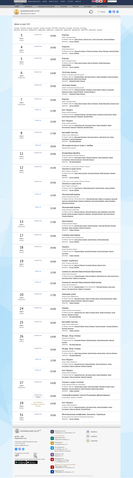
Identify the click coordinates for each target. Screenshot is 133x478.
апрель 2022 (92, 30)
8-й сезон (48, 28)
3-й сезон (16, 28)
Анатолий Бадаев (80, 157)
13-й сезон (83, 28)
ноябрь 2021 (50, 30)
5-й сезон (29, 28)
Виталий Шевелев (75, 141)
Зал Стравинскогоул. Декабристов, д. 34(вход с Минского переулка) (63, 449)
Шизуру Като (88, 39)
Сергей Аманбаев (109, 39)
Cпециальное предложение (46, 6)
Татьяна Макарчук (89, 92)
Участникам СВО (102, 6)
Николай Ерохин (79, 299)
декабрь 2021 (59, 30)
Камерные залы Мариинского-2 (59, 455)
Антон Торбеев (74, 41)
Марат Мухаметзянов (92, 299)
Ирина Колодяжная (80, 79)
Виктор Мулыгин (93, 63)
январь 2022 (67, 30)
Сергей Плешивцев (76, 139)
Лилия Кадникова (76, 160)
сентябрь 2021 (33, 30)
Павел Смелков (74, 230)
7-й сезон (42, 28)
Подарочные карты (34, 1)
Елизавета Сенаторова (93, 90)
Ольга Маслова (86, 389)
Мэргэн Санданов (92, 51)
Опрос (35, 453)
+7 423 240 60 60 (20, 443)
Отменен (38, 397)
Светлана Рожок (91, 114)
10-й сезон (62, 28)
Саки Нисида (78, 188)
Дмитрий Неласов (88, 160)
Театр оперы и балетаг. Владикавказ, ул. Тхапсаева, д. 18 (64, 466)
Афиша (17, 6)
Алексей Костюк (79, 125)
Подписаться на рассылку (22, 453)
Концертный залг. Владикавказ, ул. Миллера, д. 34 (64, 471)
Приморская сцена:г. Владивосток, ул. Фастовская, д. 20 (63, 432)
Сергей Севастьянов (80, 226)
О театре (70, 1)
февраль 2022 (76, 30)
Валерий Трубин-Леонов (77, 81)
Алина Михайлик (102, 77)
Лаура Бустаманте (80, 51)
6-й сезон (35, 28)
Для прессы (18, 4)
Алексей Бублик (114, 51)
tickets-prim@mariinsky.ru (22, 445)
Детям (45, 1)
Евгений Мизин (79, 77)
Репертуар (76, 6)
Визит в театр (53, 1)
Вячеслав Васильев (80, 137)
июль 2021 (17, 30)
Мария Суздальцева (107, 90)
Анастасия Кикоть (90, 77)
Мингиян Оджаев (67, 92)
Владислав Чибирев (97, 201)
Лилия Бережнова (104, 63)
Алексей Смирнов (79, 90)
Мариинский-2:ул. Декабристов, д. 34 (61, 443)
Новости (78, 1)
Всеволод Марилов (76, 116)
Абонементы (28, 6)
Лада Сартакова (98, 39)
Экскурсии (63, 6)
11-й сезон (69, 28)
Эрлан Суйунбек (110, 188)
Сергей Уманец (66, 65)
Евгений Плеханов (91, 251)
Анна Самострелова (80, 63)
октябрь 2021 (42, 30)
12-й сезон (76, 28)
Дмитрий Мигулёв (67, 79)
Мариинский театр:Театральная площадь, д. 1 (62, 438)
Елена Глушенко (90, 364)
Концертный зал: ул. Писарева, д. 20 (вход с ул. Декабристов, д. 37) (62, 460)
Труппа (62, 1)
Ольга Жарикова (103, 157)
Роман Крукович (113, 77)
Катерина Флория (93, 173)
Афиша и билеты (20, 1)
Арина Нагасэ (78, 39)
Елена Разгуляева (102, 251)
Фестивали (87, 6)
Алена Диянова (103, 51)
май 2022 (99, 30)
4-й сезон (23, 28)
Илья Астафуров (79, 212)
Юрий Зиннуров (105, 173)
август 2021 (24, 30)
